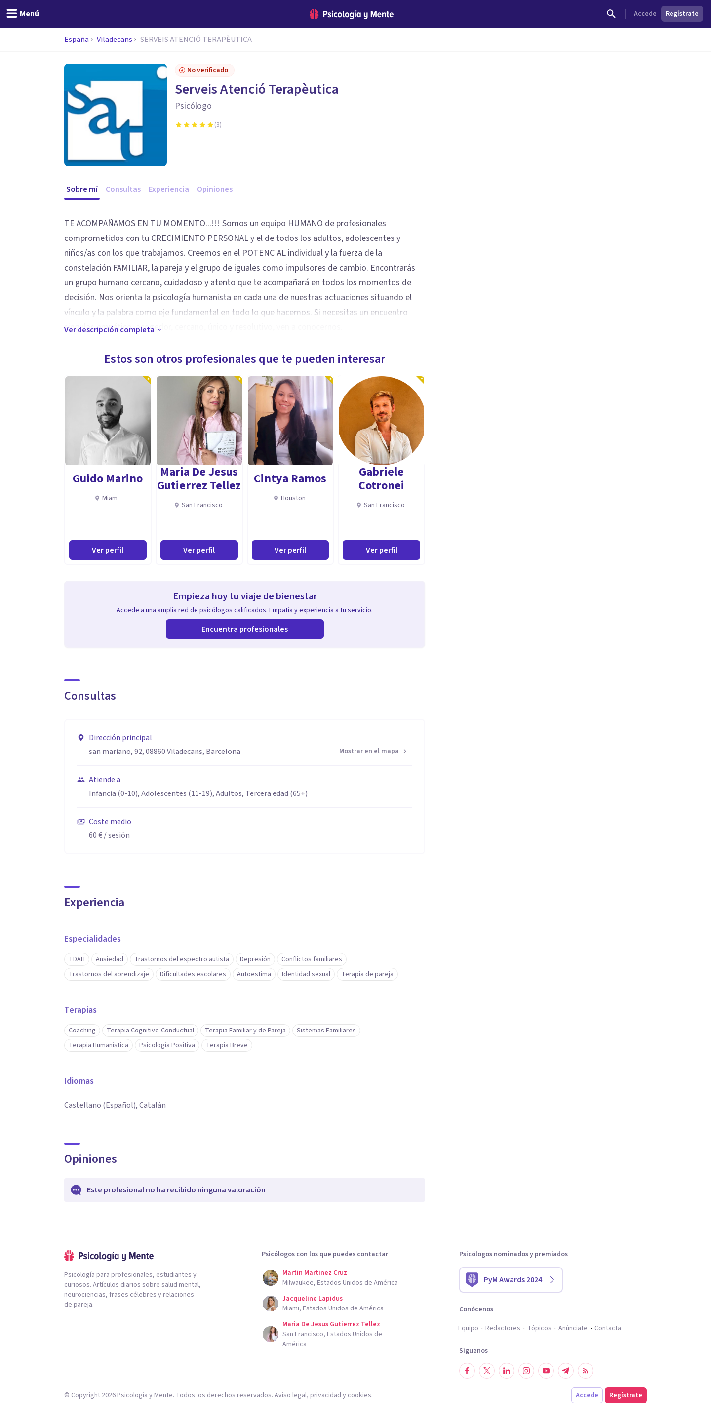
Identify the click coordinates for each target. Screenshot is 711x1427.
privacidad (325, 1395)
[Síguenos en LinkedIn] (506, 1371)
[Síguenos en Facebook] (467, 1371)
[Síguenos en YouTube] (546, 1371)
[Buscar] (611, 14)
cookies (359, 1395)
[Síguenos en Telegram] (566, 1371)
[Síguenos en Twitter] (487, 1371)
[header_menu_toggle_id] (22, 14)
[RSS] (585, 1371)
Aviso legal (291, 1395)
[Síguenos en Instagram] (526, 1371)
